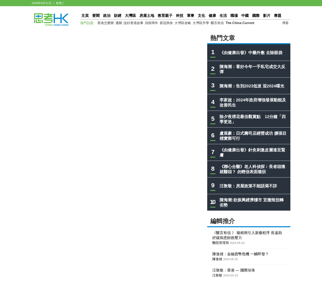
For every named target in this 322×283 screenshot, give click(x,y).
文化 (201, 16)
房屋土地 (146, 16)
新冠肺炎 (166, 23)
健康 (212, 16)
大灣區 (130, 16)
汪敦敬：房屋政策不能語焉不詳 (248, 186)
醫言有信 (217, 23)
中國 (245, 16)
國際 (256, 16)
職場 (234, 16)
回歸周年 (151, 23)
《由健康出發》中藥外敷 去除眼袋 (251, 52)
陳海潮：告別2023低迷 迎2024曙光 (252, 86)
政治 (106, 16)
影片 (266, 16)
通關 (118, 23)
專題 (277, 16)
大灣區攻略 (183, 23)
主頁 (85, 16)
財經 (117, 16)
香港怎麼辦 (105, 23)
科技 (179, 16)
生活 (223, 16)
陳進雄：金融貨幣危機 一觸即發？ (240, 254)
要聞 (96, 16)
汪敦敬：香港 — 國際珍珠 (233, 270)
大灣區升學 (201, 23)
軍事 (190, 16)
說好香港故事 (133, 23)
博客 (285, 23)
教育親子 (165, 16)
